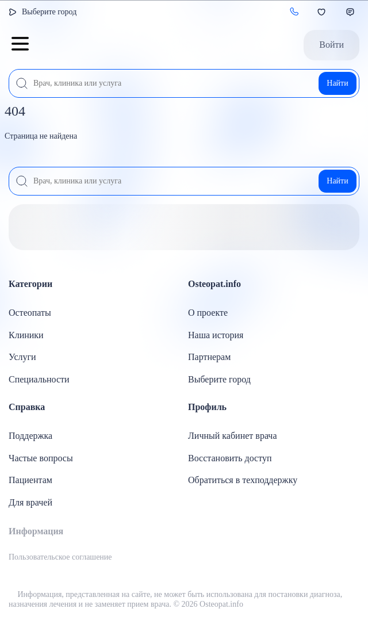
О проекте (208, 312)
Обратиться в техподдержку (242, 480)
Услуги (22, 357)
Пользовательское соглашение (60, 557)
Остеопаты (30, 312)
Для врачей (30, 502)
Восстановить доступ (230, 458)
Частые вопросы (41, 458)
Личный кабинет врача (232, 436)
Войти (331, 44)
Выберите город (49, 11)
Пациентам (30, 480)
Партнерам (209, 357)
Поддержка (30, 436)
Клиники (26, 335)
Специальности (39, 379)
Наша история (215, 335)
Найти (337, 83)
